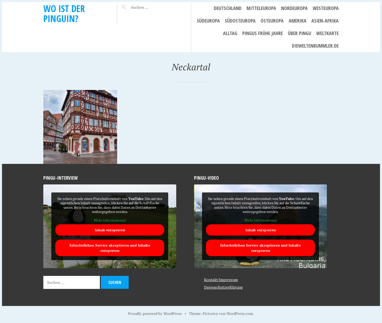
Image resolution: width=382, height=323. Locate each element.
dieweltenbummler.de (315, 45)
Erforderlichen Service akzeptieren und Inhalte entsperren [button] (110, 248)
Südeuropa (208, 20)
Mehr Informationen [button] (110, 220)
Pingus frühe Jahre (262, 33)
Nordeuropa (294, 8)
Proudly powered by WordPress (155, 313)
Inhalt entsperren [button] (110, 230)
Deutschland (228, 8)
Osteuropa (272, 20)
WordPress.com (240, 313)
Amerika (297, 20)
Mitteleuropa (261, 8)
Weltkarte (327, 33)
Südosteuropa (240, 20)
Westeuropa (326, 8)
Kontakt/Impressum (221, 279)
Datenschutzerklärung (223, 287)
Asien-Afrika (325, 20)
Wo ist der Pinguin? (64, 13)
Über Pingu (299, 33)
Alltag (230, 33)
